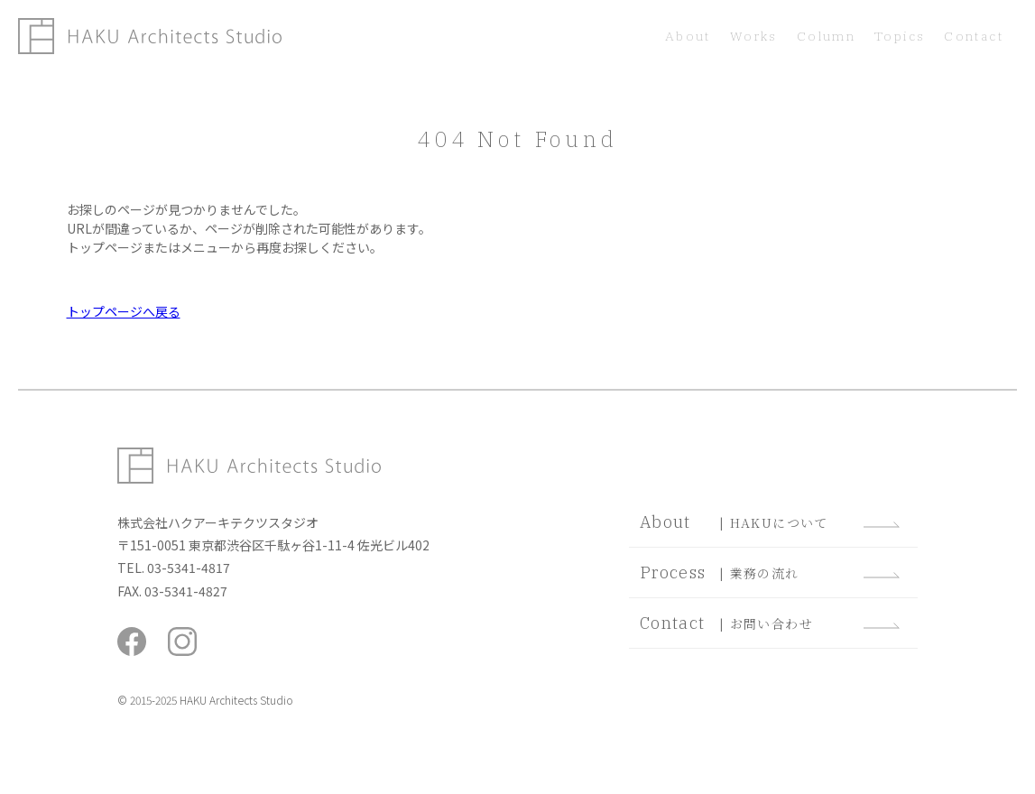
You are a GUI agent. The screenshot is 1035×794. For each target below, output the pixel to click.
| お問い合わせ (769, 623)
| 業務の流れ (769, 572)
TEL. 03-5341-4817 (173, 568)
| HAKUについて (769, 522)
